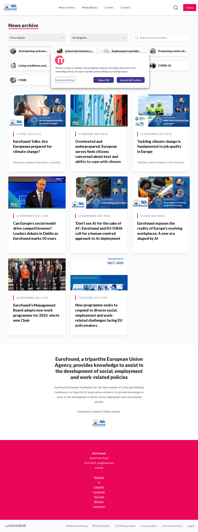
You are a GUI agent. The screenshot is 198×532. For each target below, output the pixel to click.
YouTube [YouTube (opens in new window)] (99, 496)
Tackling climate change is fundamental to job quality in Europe (159, 146)
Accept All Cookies (130, 80)
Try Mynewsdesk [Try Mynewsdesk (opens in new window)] (125, 525)
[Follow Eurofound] (189, 7)
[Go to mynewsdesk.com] (16, 526)
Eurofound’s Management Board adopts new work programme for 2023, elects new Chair (36, 313)
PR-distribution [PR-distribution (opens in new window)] (101, 525)
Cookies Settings (65, 79)
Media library (90, 7)
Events (109, 7)
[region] (100, 70)
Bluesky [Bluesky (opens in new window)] (99, 501)
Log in (190, 525)
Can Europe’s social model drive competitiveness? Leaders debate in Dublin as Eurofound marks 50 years (35, 231)
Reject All (103, 80)
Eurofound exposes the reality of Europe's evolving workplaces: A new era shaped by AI (159, 231)
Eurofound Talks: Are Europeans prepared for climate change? (32, 146)
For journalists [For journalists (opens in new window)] (148, 525)
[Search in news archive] (161, 37)
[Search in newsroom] (176, 7)
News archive (67, 7)
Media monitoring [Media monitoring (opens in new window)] (76, 525)
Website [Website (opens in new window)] (99, 477)
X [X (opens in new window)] (99, 482)
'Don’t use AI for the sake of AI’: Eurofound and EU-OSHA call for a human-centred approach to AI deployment (99, 231)
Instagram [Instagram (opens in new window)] (99, 506)
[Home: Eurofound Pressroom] (10, 7)
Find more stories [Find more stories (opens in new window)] (172, 525)
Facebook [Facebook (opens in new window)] (99, 492)
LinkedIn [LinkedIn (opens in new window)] (99, 487)
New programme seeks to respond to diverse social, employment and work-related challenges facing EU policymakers (98, 315)
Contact (125, 7)
